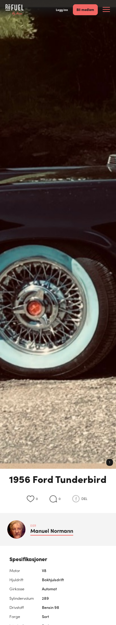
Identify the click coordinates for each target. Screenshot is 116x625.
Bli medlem (85, 9)
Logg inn (62, 10)
